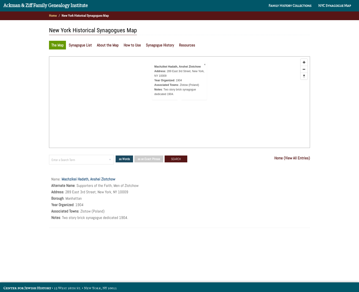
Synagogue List (80, 45)
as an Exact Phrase (149, 159)
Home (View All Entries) (292, 158)
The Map (57, 45)
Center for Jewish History (27, 288)
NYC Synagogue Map (334, 5)
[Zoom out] (304, 69)
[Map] (179, 102)
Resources (187, 45)
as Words (124, 159)
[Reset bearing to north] (304, 76)
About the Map (108, 45)
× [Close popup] (205, 64)
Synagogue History (160, 45)
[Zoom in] (304, 62)
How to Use (132, 45)
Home (53, 15)
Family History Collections (290, 5)
